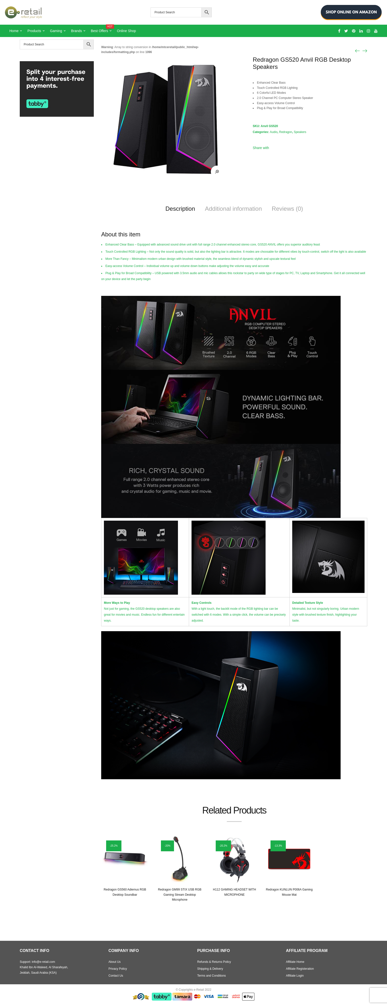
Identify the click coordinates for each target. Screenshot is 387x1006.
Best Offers (102, 29)
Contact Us (116, 975)
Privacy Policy (118, 968)
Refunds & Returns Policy (214, 962)
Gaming (56, 31)
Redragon (285, 132)
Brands (76, 31)
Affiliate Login (295, 975)
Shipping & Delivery (210, 968)
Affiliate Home (295, 962)
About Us (115, 962)
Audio (273, 132)
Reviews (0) (287, 208)
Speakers (300, 132)
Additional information (233, 208)
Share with (261, 148)
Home (14, 31)
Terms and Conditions (211, 975)
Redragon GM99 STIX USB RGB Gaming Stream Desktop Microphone (179, 894)
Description (180, 208)
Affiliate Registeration (300, 968)
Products (34, 31)
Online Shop (126, 31)
